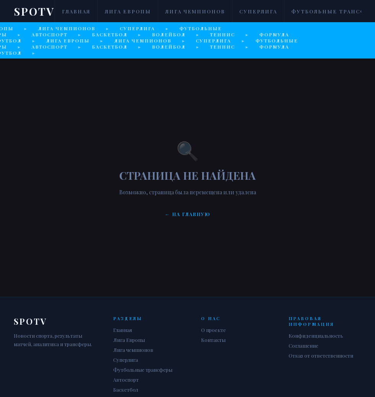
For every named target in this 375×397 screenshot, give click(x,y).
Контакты (213, 340)
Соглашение (303, 345)
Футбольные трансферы (142, 369)
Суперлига (258, 11)
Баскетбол (125, 389)
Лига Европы (128, 11)
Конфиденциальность (316, 335)
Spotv (34, 11)
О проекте (213, 330)
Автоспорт (126, 379)
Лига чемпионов (195, 11)
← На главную (187, 214)
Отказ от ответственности (321, 355)
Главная (76, 11)
